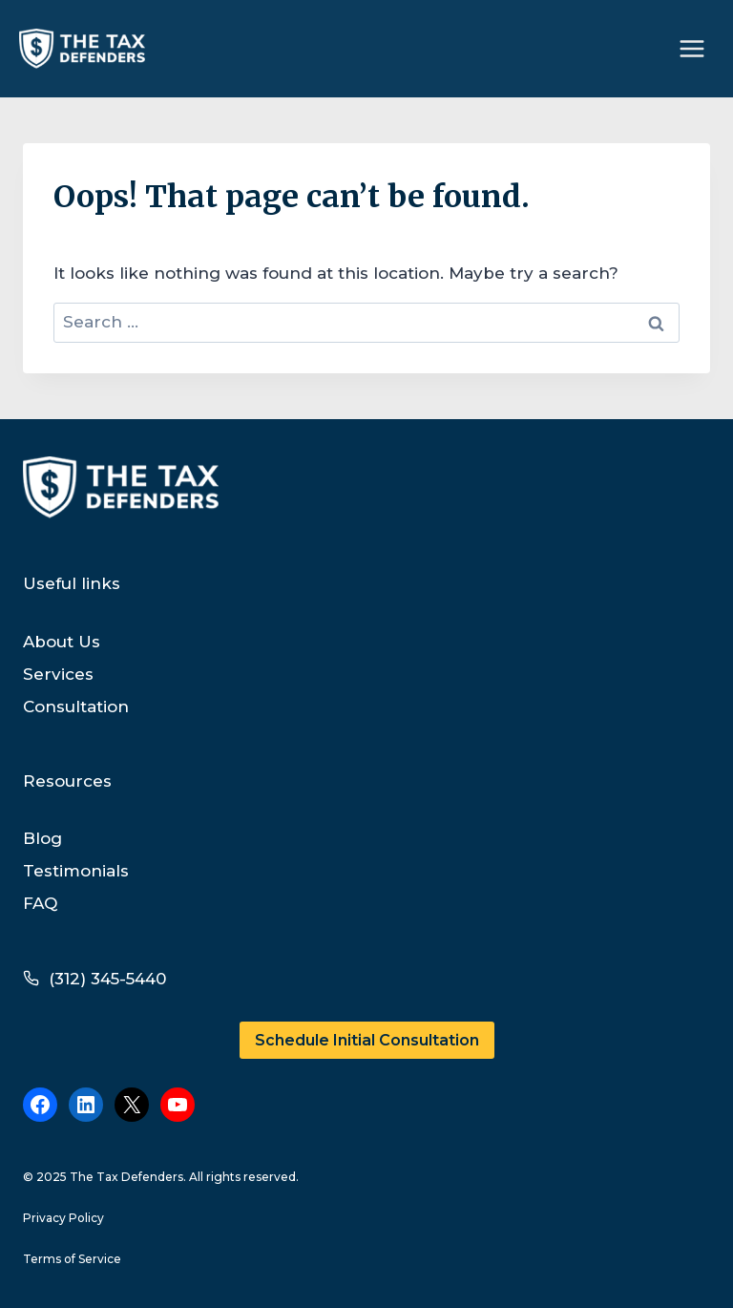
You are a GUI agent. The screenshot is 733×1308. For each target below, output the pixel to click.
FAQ (40, 903)
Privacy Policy (63, 1218)
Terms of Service (72, 1259)
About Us (61, 641)
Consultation (76, 706)
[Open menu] (691, 48)
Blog (42, 838)
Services (58, 674)
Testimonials (76, 870)
